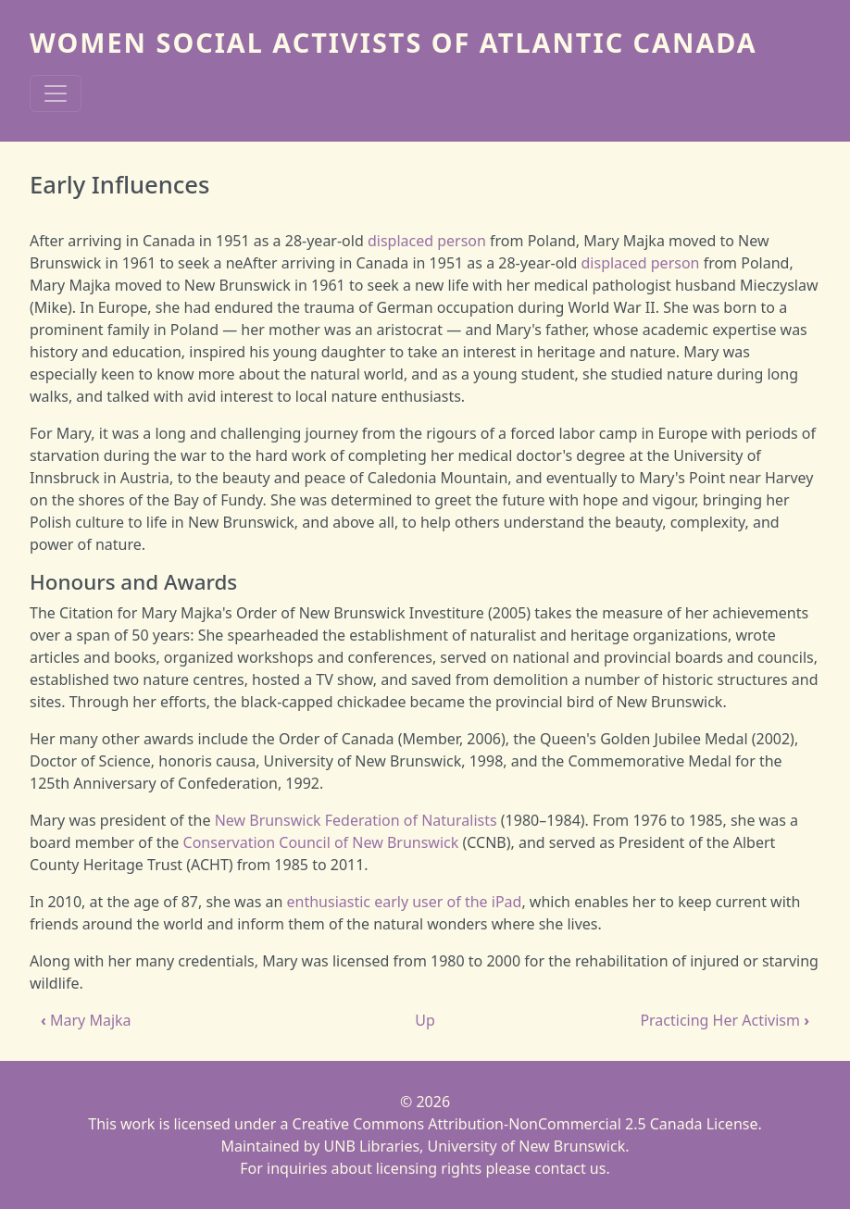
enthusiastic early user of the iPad (404, 901)
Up (425, 1020)
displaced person (427, 241)
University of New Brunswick (527, 1146)
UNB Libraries (371, 1146)
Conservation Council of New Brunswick (321, 842)
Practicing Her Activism (724, 1020)
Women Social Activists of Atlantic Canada (393, 42)
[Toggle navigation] (55, 93)
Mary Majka (86, 1020)
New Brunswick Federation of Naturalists (356, 820)
